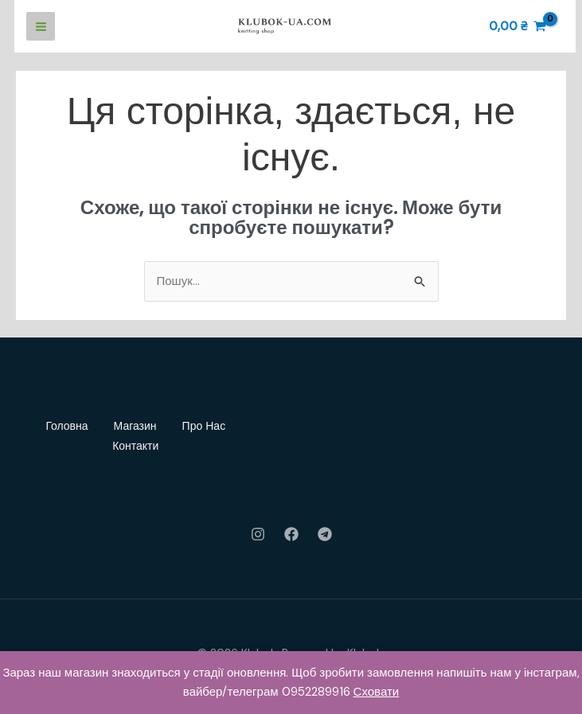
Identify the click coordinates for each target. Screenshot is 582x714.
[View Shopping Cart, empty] (517, 27)
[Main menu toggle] (40, 26)
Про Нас (204, 426)
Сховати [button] (376, 692)
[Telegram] (325, 534)
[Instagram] (258, 534)
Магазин (135, 426)
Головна (66, 426)
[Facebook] (291, 534)
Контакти (135, 446)
